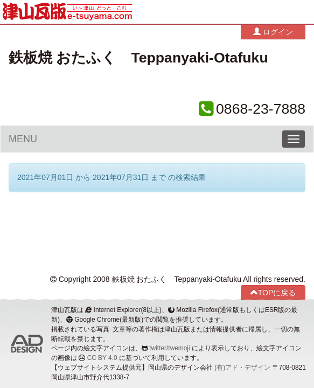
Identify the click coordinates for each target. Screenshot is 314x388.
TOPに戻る (273, 292)
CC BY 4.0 (102, 358)
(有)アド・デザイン (242, 367)
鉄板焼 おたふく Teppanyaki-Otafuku (138, 58)
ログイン (273, 31)
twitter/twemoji (169, 348)
